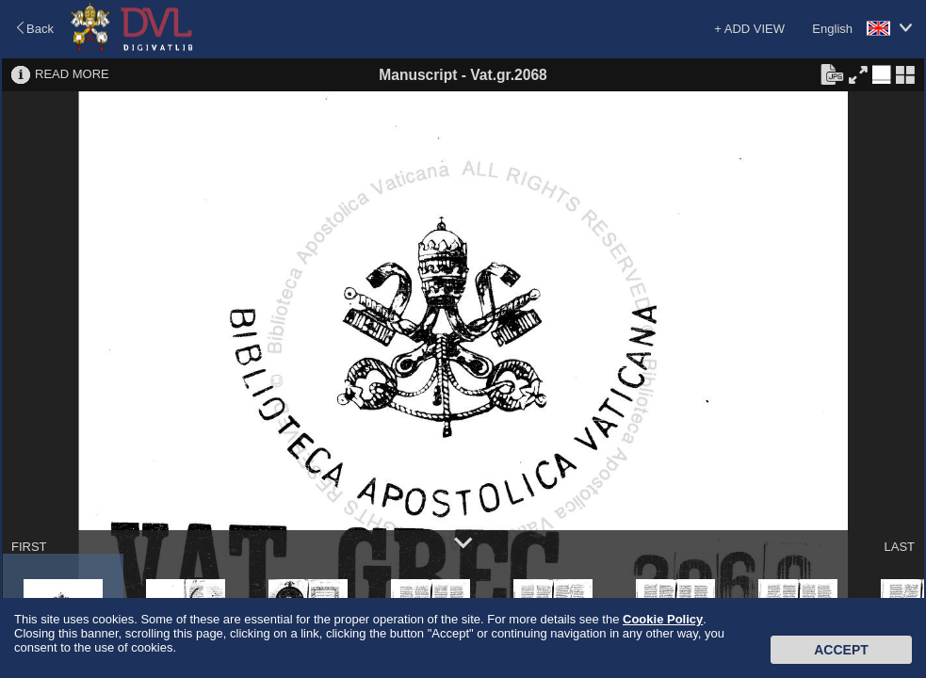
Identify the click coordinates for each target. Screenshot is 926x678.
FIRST (29, 547)
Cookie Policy (663, 619)
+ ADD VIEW (749, 29)
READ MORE (72, 74)
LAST (899, 547)
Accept (841, 649)
